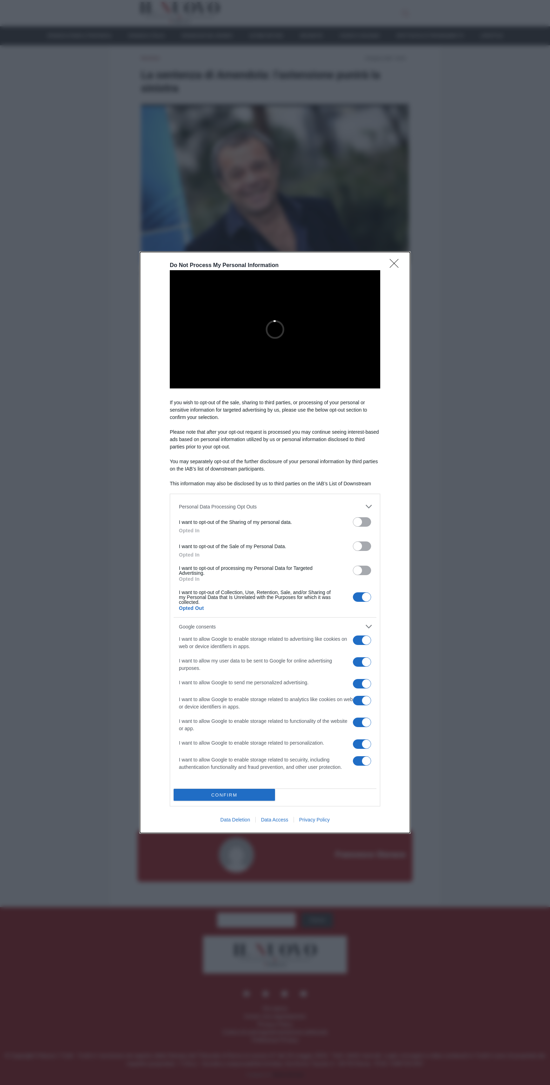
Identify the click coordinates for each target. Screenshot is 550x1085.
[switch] (362, 522)
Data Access (274, 820)
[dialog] (275, 542)
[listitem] (275, 506)
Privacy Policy (314, 820)
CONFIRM (224, 795)
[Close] (396, 265)
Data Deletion (235, 820)
